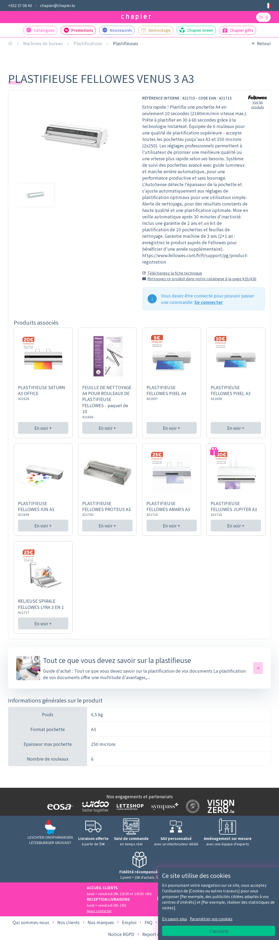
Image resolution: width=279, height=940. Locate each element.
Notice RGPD (121, 934)
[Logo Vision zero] (219, 806)
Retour (261, 43)
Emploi (129, 922)
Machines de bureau (43, 43)
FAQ (148, 922)
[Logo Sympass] (163, 806)
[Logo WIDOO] (94, 806)
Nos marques (101, 922)
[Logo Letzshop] (129, 806)
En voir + (43, 428)
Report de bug (156, 934)
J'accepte (218, 931)
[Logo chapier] (136, 17)
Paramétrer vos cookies (211, 918)
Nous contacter (99, 910)
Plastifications (88, 43)
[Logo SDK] (191, 806)
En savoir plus (174, 918)
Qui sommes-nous (31, 922)
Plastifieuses (125, 43)
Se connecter (208, 302)
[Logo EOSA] (59, 806)
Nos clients (68, 922)
